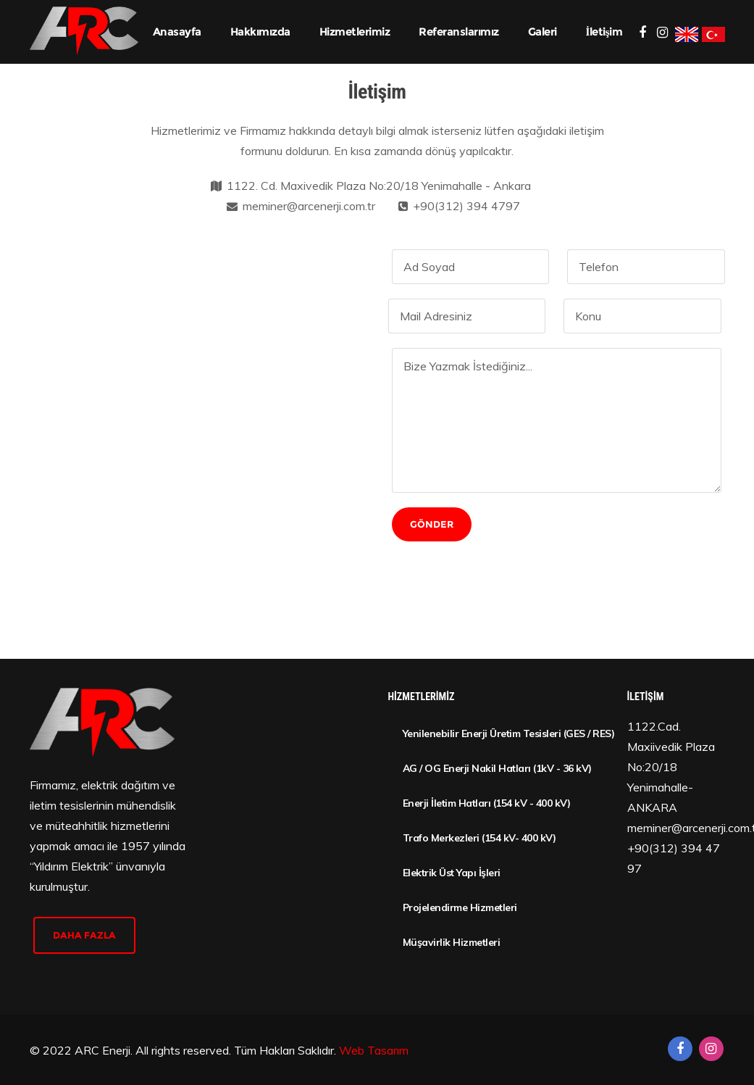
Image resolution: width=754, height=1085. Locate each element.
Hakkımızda (260, 31)
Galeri (542, 31)
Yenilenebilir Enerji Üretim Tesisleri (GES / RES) (504, 733)
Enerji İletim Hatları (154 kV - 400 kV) (487, 803)
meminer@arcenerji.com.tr (309, 206)
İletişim (604, 31)
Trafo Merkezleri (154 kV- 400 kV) (479, 837)
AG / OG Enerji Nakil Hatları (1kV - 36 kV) (497, 768)
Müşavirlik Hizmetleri (451, 942)
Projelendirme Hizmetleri (460, 907)
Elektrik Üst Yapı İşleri (451, 872)
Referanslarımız (459, 31)
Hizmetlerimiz (354, 31)
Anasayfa (177, 31)
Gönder (431, 524)
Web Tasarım (374, 1050)
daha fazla (84, 935)
